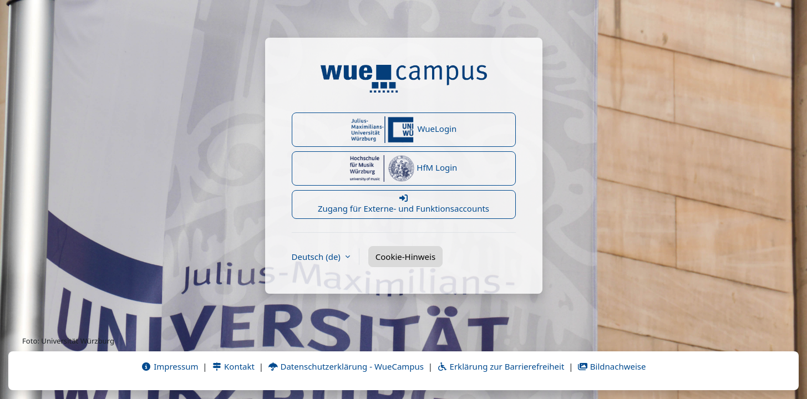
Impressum (169, 366)
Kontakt (233, 366)
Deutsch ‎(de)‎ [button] (317, 256)
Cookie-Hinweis (405, 256)
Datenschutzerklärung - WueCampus (346, 366)
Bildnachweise (611, 366)
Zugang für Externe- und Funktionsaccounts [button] (404, 204)
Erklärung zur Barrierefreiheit (500, 366)
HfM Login (404, 168)
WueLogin (404, 129)
